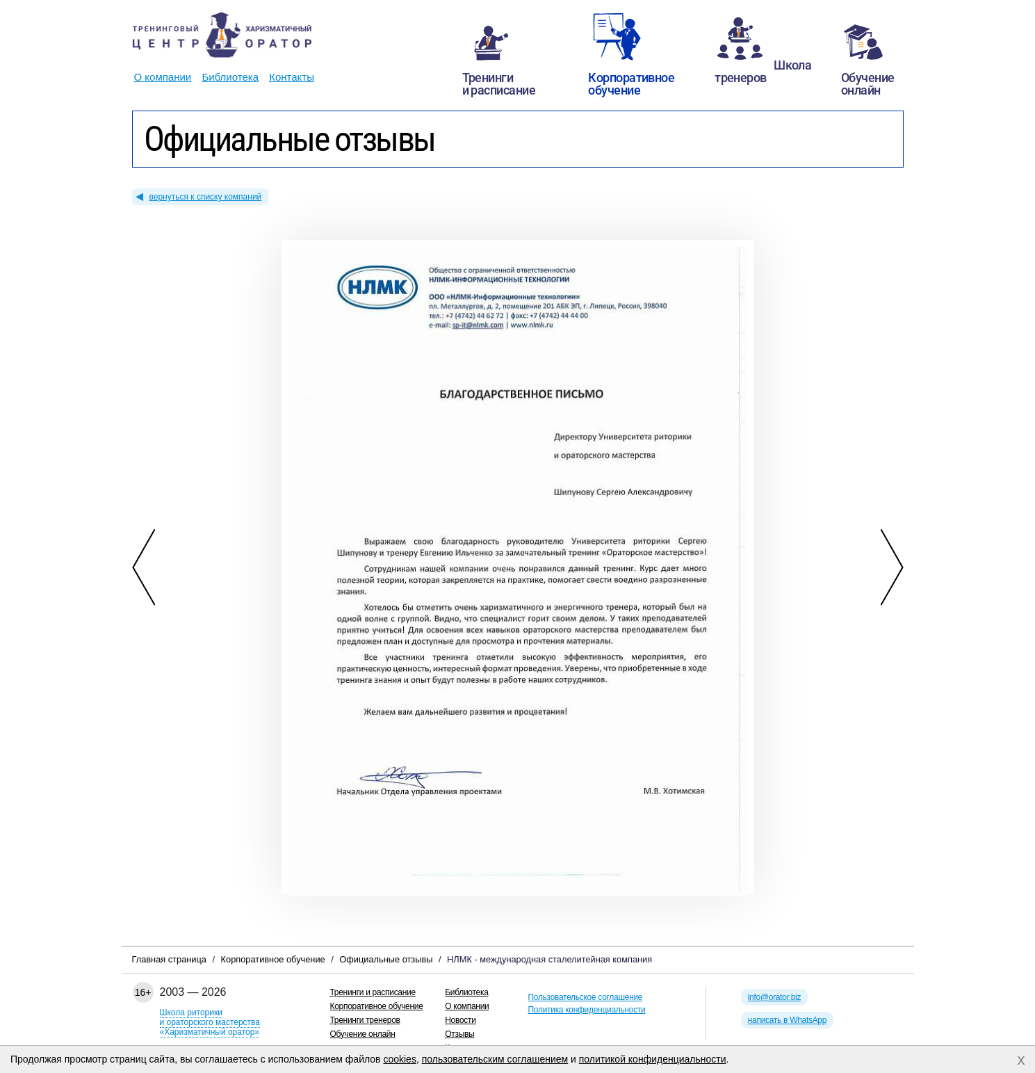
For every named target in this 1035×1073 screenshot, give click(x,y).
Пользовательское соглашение (585, 997)
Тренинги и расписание (373, 992)
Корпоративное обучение (376, 1006)
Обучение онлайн (363, 1034)
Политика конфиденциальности (587, 1010)
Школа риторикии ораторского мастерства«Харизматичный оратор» (210, 1022)
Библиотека (230, 77)
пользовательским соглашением (495, 1059)
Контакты (291, 77)
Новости (460, 1020)
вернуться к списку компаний (205, 197)
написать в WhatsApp (787, 1020)
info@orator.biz (774, 997)
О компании (163, 77)
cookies (399, 1059)
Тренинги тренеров (365, 1020)
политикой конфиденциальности (652, 1059)
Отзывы (459, 1034)
